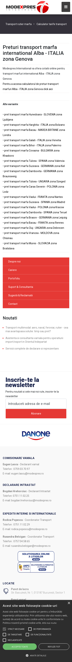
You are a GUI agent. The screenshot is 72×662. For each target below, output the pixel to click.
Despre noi (14, 261)
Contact (12, 303)
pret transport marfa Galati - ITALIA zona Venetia (32, 140)
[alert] (36, 631)
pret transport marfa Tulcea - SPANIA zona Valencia (34, 160)
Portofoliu (14, 278)
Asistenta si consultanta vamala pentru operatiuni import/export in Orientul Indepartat (34, 340)
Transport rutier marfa (19, 24)
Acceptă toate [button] (20, 646)
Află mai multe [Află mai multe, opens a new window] (49, 623)
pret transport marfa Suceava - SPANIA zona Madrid (34, 202)
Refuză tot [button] (54, 646)
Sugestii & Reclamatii (20, 295)
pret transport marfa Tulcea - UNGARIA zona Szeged (34, 181)
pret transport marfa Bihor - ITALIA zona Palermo (32, 145)
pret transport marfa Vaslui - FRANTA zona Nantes (33, 196)
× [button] (68, 603)
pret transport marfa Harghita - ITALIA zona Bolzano (34, 124)
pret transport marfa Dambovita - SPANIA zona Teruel (35, 212)
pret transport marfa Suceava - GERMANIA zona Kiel (34, 166)
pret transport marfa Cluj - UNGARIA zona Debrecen (34, 227)
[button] (4, 629)
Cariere (12, 270)
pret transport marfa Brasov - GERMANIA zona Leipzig (35, 217)
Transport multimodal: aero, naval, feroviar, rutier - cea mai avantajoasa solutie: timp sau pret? (37, 329)
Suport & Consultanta (20, 286)
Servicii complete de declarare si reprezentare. (32, 348)
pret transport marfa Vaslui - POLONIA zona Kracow (34, 207)
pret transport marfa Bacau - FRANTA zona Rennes (34, 222)
